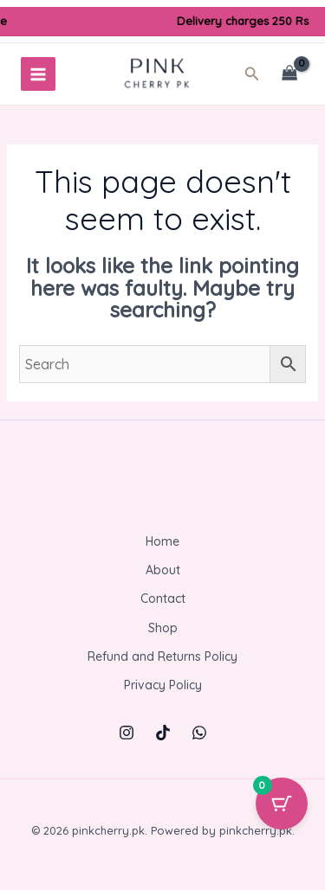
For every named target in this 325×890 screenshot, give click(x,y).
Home (162, 541)
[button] (257, 74)
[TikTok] (163, 732)
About (163, 570)
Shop (163, 628)
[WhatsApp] (199, 732)
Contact (162, 598)
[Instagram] (126, 732)
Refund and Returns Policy (162, 656)
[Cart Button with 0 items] (282, 803)
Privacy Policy (163, 685)
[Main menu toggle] (38, 74)
